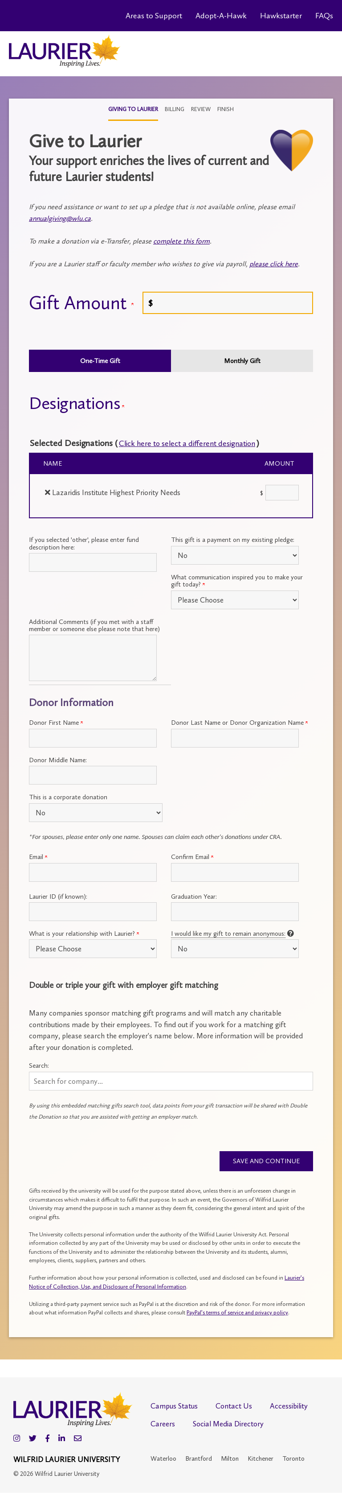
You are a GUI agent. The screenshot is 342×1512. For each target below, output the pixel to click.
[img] (47, 492)
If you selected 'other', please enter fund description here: (84, 543)
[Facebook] (47, 1440)
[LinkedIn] (61, 1440)
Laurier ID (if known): (58, 896)
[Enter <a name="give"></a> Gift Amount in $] (227, 303)
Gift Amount (81, 303)
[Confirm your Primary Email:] (235, 872)
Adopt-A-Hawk (221, 16)
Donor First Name (56, 723)
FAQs (324, 16)
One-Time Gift (100, 361)
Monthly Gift (242, 361)
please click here (273, 264)
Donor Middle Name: (58, 760)
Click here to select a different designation (198, 443)
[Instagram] (16, 1440)
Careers (163, 1425)
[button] (171, 1081)
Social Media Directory (228, 1425)
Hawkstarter (281, 16)
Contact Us (234, 1407)
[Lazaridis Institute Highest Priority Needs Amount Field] (282, 492)
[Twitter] (32, 1440)
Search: (39, 1066)
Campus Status (174, 1407)
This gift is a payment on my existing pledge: (232, 540)
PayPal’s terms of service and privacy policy (237, 1313)
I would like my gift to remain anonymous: (228, 934)
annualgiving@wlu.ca (60, 218)
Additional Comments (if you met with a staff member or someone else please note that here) (94, 625)
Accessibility (289, 1407)
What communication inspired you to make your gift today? (237, 580)
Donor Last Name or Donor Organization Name (239, 723)
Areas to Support (154, 16)
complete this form (181, 241)
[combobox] (171, 1081)
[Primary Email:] (93, 872)
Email (38, 857)
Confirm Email (192, 857)
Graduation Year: (194, 896)
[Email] (77, 1440)
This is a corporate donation (68, 797)
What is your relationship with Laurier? (84, 934)
